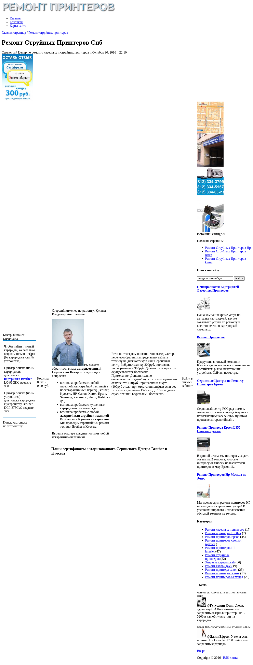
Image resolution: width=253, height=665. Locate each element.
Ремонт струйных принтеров (48, 32)
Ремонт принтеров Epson (222, 536)
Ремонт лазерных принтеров (224, 529)
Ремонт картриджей (218, 566)
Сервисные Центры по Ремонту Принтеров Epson (220, 382)
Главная (15, 18)
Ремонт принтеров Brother (223, 533)
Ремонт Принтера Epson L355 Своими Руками (218, 429)
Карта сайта (18, 25)
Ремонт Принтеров (211, 337)
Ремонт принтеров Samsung (224, 577)
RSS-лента (230, 657)
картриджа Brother (18, 379)
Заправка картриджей (220, 562)
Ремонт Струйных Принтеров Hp (228, 247)
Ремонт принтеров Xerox (222, 573)
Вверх (201, 650)
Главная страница (14, 32)
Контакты (16, 22)
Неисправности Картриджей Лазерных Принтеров (218, 288)
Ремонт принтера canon (221, 569)
